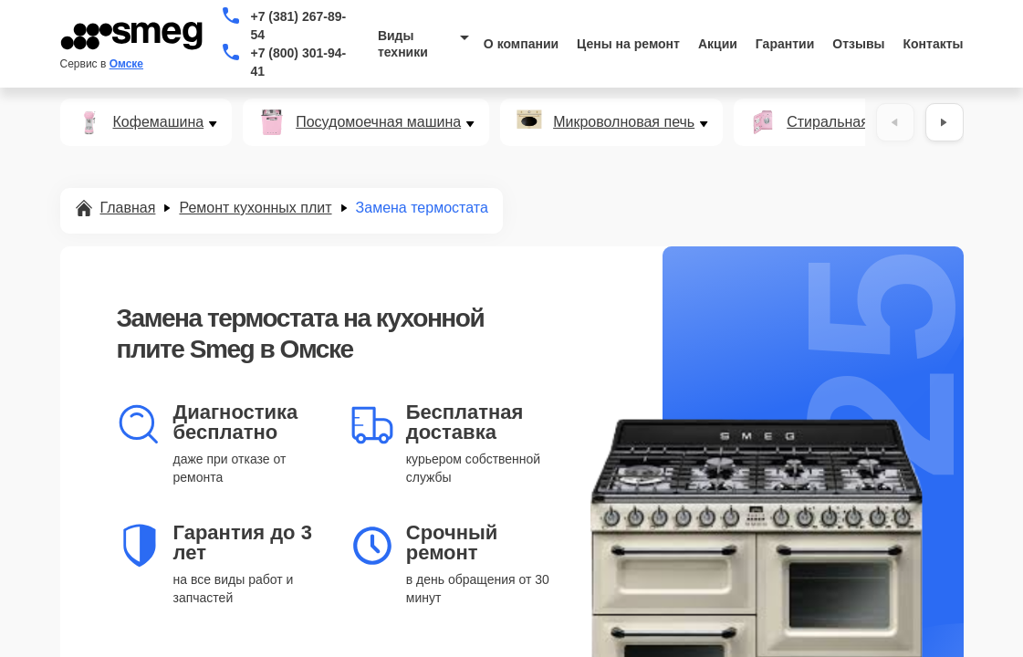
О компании (521, 43)
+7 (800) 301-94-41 (298, 62)
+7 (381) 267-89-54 (298, 25)
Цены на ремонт (628, 43)
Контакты (933, 43)
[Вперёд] (944, 122)
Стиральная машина (857, 122)
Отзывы (858, 43)
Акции (717, 43)
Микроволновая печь (623, 122)
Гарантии (785, 43)
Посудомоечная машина (378, 122)
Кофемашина (158, 122)
